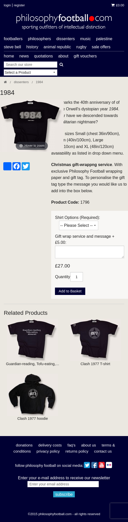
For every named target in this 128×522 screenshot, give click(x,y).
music (85, 39)
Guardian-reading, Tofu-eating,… (32, 364)
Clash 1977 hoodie (32, 418)
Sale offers (101, 47)
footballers (13, 39)
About (63, 56)
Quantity (62, 277)
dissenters (65, 39)
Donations (24, 445)
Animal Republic (57, 47)
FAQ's (71, 445)
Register (19, 5)
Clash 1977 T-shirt (95, 364)
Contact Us (103, 451)
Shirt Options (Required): (77, 217)
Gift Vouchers (85, 56)
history (32, 47)
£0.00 (117, 5)
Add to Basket (70, 291)
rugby (81, 47)
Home (9, 56)
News (24, 56)
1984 (39, 82)
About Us (88, 445)
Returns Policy (76, 451)
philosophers (39, 39)
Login (7, 5)
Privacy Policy (48, 451)
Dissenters (21, 82)
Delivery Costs (50, 445)
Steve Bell (12, 47)
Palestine (104, 39)
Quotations (43, 56)
